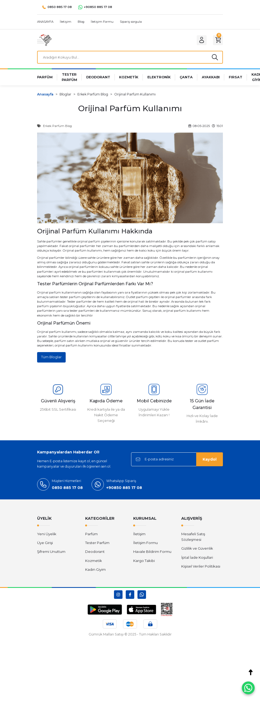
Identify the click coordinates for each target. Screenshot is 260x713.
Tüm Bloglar (51, 359)
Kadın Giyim (95, 571)
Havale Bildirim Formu (152, 553)
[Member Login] (199, 40)
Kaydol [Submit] (209, 461)
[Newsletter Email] (177, 461)
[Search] (130, 58)
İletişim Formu (145, 544)
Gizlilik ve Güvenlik (197, 550)
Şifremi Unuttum (51, 553)
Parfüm (91, 536)
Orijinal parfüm (74, 252)
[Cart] (217, 40)
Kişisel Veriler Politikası (200, 568)
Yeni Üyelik (46, 536)
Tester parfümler (79, 303)
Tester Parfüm (97, 544)
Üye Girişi (45, 544)
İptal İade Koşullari (197, 559)
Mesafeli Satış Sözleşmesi (193, 539)
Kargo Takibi (144, 562)
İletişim (139, 536)
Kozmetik (93, 562)
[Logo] (44, 40)
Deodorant (95, 553)
